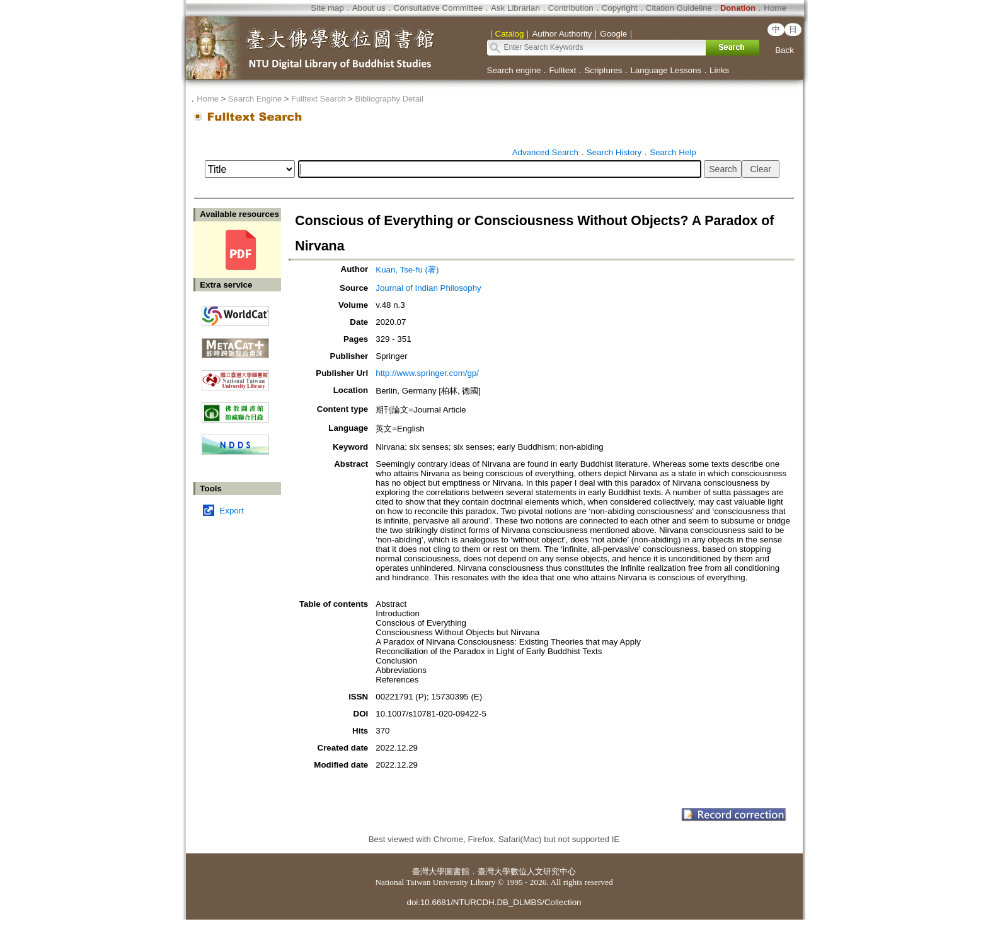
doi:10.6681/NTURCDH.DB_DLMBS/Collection (493, 902)
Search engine (514, 70)
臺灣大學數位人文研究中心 (527, 871)
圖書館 (457, 871)
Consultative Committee (438, 8)
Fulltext (562, 70)
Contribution (571, 8)
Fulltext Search (318, 98)
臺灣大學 (428, 871)
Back (784, 50)
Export (231, 510)
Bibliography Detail (389, 98)
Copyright (620, 8)
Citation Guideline (679, 8)
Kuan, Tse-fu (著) (407, 269)
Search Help (673, 152)
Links (719, 70)
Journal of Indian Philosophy (428, 288)
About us (369, 8)
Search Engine (255, 98)
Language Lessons (665, 70)
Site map (327, 8)
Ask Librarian (515, 8)
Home (775, 8)
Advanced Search (545, 152)
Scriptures (603, 70)
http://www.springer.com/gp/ (427, 373)
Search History (614, 152)
